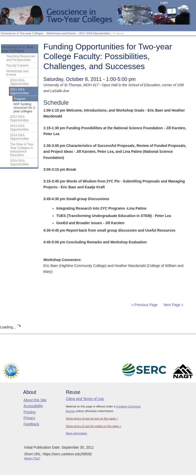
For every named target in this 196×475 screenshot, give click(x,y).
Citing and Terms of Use (85, 399)
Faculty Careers (17, 65)
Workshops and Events (61, 33)
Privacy (29, 418)
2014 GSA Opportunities (19, 137)
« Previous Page (144, 305)
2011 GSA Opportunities (94, 33)
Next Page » (173, 305)
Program (20, 99)
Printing (29, 412)
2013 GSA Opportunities (19, 127)
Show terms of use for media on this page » (93, 426)
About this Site (34, 400)
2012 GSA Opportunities (19, 118)
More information (76, 433)
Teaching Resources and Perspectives (20, 58)
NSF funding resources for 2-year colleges (25, 107)
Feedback (31, 424)
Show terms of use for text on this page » (92, 418)
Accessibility (33, 406)
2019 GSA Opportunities (19, 162)
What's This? (32, 458)
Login (164, 2)
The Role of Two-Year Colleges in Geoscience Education (22, 150)
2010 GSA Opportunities (19, 82)
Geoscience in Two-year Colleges (22, 33)
